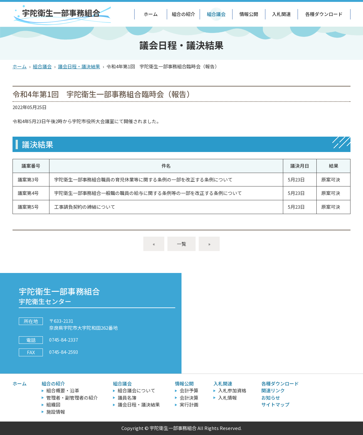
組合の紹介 (183, 14)
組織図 (53, 404)
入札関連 (281, 14)
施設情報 (55, 411)
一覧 (181, 243)
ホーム (151, 14)
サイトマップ (275, 404)
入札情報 (227, 397)
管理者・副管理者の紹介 (72, 397)
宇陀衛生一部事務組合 (61, 12)
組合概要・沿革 (62, 390)
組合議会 (216, 14)
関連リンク (273, 390)
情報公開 (248, 14)
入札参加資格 (232, 390)
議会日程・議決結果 (79, 66)
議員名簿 (127, 397)
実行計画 (189, 404)
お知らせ (270, 397)
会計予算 (189, 390)
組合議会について (136, 390)
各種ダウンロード (324, 14)
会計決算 (189, 397)
